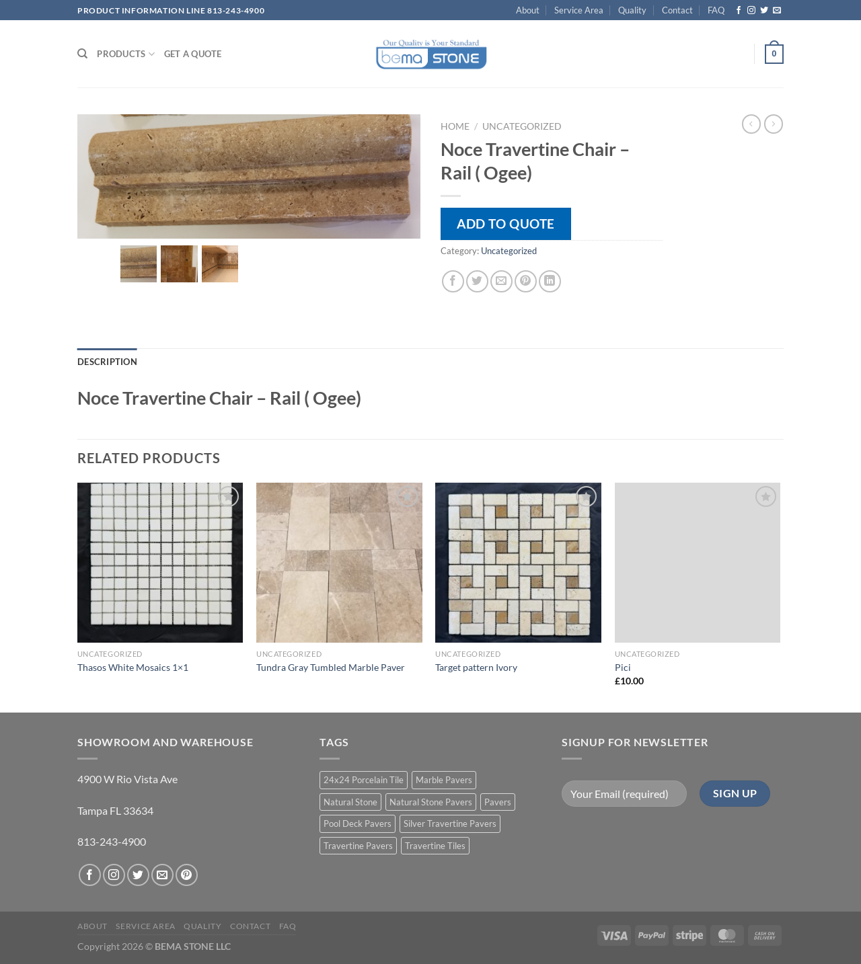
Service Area (578, 10)
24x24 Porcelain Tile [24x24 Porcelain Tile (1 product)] (364, 779)
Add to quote (506, 223)
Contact (677, 10)
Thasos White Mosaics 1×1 (132, 667)
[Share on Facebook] (453, 281)
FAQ (716, 10)
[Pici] (698, 563)
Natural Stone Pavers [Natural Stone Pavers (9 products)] (430, 802)
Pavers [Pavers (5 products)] (497, 802)
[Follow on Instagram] (751, 10)
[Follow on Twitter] (764, 10)
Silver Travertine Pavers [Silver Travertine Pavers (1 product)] (450, 823)
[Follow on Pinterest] (187, 875)
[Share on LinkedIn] (550, 281)
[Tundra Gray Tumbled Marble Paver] (339, 563)
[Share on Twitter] (477, 281)
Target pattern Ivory (476, 667)
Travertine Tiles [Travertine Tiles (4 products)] (435, 845)
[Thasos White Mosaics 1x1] (160, 563)
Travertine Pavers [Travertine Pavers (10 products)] (358, 845)
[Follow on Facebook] (739, 10)
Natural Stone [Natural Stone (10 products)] (350, 802)
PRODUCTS (126, 54)
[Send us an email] (777, 10)
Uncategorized (522, 126)
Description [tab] (107, 361)
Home (455, 126)
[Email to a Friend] (501, 281)
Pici (623, 667)
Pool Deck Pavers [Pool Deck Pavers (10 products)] (357, 823)
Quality (632, 10)
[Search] (82, 54)
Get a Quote (193, 53)
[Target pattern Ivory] (518, 563)
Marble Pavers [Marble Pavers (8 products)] (444, 779)
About (527, 10)
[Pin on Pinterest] (526, 281)
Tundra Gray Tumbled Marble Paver (330, 667)
